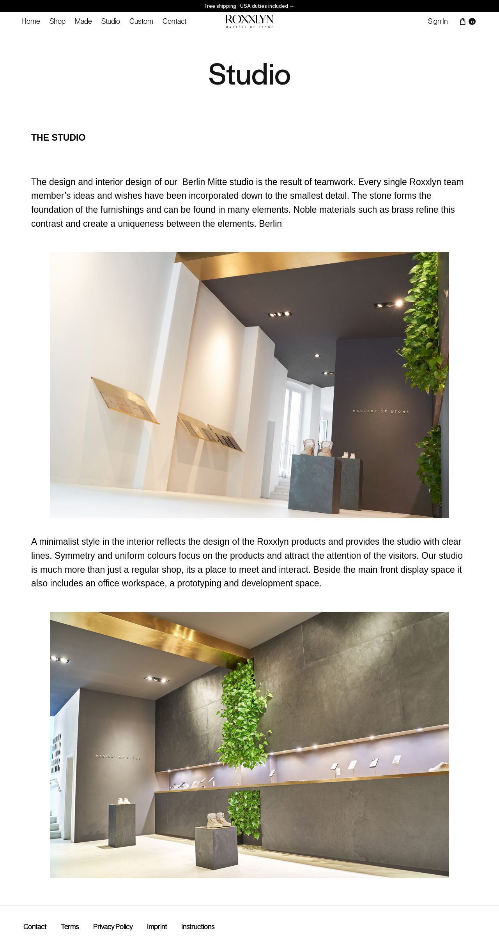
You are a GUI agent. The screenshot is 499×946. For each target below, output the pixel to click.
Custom (141, 21)
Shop (57, 21)
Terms (70, 927)
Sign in (438, 21)
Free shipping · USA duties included (250, 5)
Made (83, 21)
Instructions (197, 927)
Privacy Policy (113, 927)
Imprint (157, 927)
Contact (174, 21)
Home (30, 21)
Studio (110, 21)
